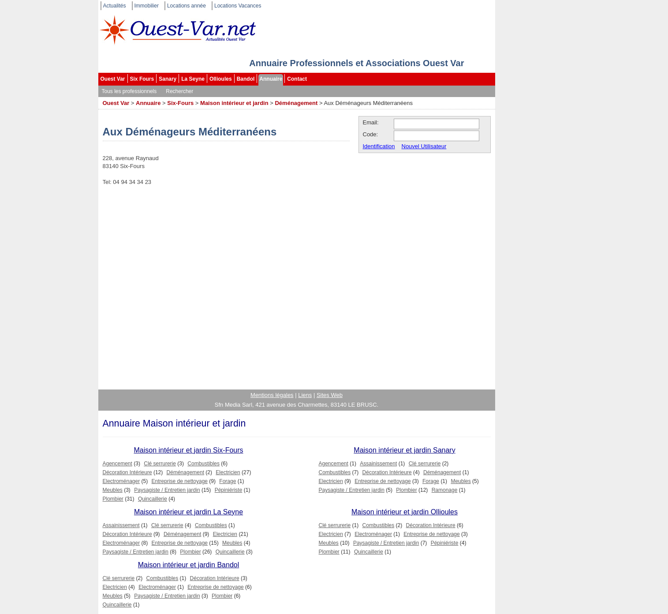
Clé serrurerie (160, 463)
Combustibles (203, 463)
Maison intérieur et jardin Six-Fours (188, 450)
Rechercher (179, 91)
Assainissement (378, 463)
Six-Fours (180, 103)
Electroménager (121, 481)
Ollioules (220, 79)
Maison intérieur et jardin (234, 103)
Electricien (228, 472)
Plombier (113, 499)
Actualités (114, 6)
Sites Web (330, 395)
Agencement (117, 463)
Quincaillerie (152, 499)
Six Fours (142, 79)
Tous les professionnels (129, 91)
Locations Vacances (237, 6)
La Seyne (193, 79)
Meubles (113, 490)
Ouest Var (113, 79)
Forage (227, 481)
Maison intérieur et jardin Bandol (188, 565)
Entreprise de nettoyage (180, 481)
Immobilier (146, 6)
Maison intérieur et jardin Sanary (404, 450)
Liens (305, 395)
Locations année (186, 6)
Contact (297, 79)
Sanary (167, 79)
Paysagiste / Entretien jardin (167, 490)
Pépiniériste (229, 490)
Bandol (246, 79)
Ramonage (445, 490)
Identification (379, 146)
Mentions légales (272, 395)
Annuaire (270, 79)
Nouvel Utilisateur (424, 146)
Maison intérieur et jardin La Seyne (188, 512)
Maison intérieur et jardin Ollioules (404, 512)
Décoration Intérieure (127, 472)
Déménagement (296, 103)
